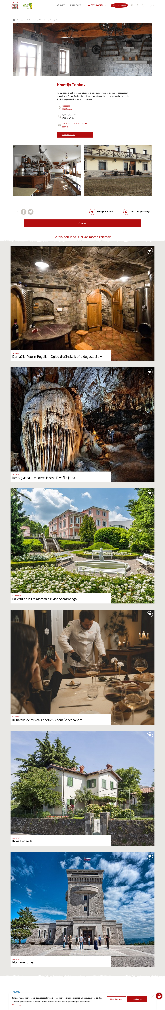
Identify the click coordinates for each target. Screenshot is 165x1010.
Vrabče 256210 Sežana (67, 107)
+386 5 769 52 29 (69, 114)
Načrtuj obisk (21, 20)
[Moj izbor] (131, 6)
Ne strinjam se (116, 999)
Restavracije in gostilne (34, 20)
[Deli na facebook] (24, 212)
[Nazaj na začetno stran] (15, 6)
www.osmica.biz (68, 134)
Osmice (46, 20)
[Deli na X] (31, 212)
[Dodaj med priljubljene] (101, 212)
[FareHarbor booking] (159, 996)
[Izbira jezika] (152, 5)
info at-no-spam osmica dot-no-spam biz (75, 125)
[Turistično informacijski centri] (136, 6)
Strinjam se (137, 999)
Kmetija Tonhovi (55, 20)
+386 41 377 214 (68, 118)
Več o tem (16, 1005)
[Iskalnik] (142, 6)
